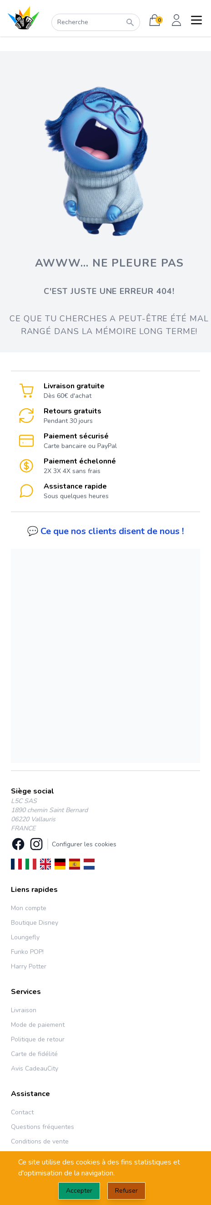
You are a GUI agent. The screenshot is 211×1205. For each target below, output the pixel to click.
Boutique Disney (34, 922)
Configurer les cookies (84, 844)
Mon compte (28, 908)
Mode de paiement (38, 1024)
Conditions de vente (40, 1141)
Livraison (23, 1010)
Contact (22, 1112)
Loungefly (25, 937)
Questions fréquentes (42, 1127)
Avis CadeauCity (34, 1068)
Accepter (79, 1190)
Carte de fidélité (34, 1054)
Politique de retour (38, 1039)
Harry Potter (28, 966)
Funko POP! (27, 952)
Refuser (126, 1190)
